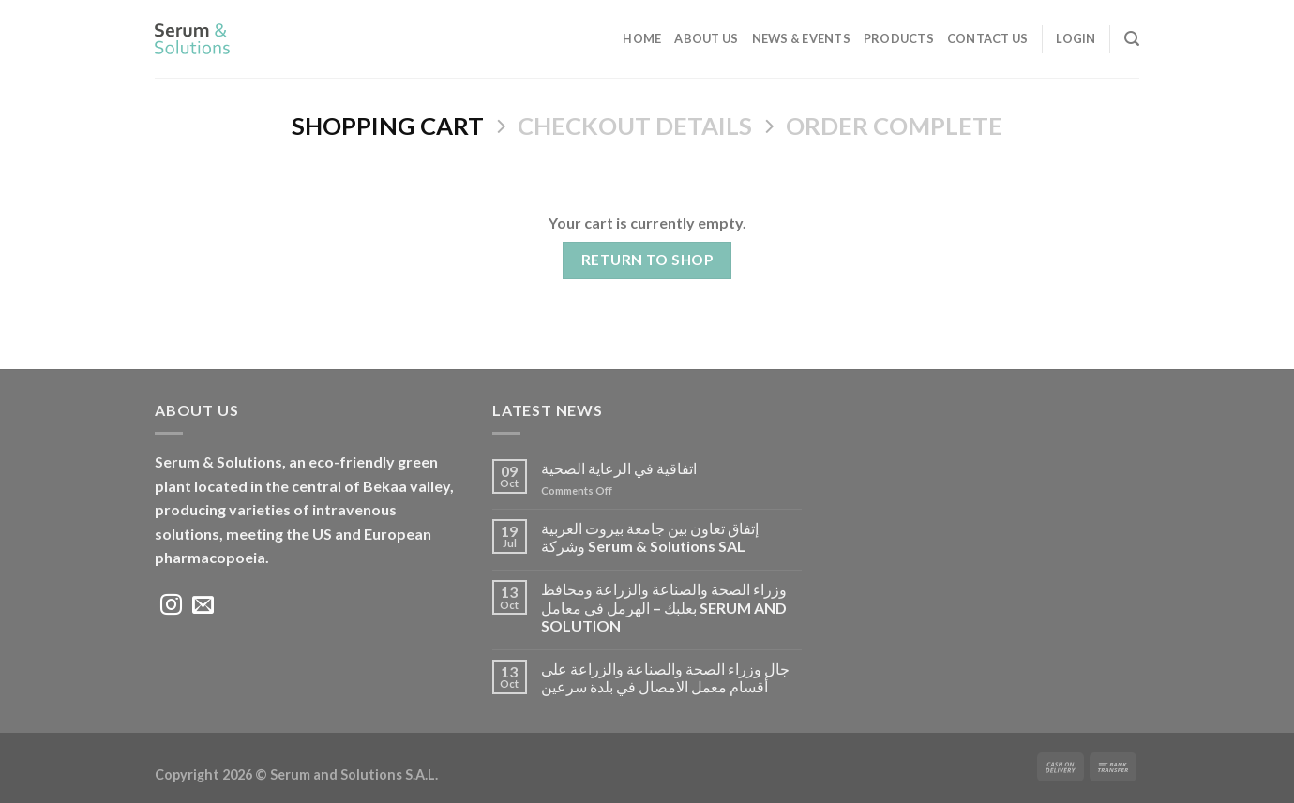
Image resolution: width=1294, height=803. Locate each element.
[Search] (1131, 39)
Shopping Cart (388, 126)
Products (899, 38)
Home (642, 38)
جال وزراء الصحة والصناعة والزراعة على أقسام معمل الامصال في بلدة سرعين (665, 677)
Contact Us (988, 38)
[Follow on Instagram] (171, 606)
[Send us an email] (203, 606)
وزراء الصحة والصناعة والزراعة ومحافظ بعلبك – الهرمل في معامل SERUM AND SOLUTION (664, 606)
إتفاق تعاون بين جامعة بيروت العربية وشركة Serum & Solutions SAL (650, 537)
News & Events (801, 38)
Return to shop (647, 259)
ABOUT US (706, 38)
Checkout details (635, 126)
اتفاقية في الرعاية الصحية (620, 468)
